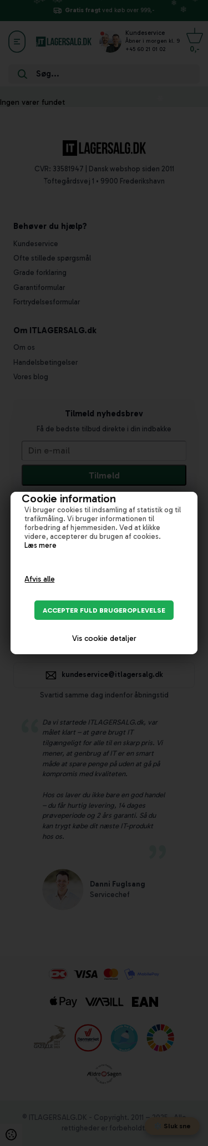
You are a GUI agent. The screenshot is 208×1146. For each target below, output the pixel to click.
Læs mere (40, 545)
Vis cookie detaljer (104, 638)
